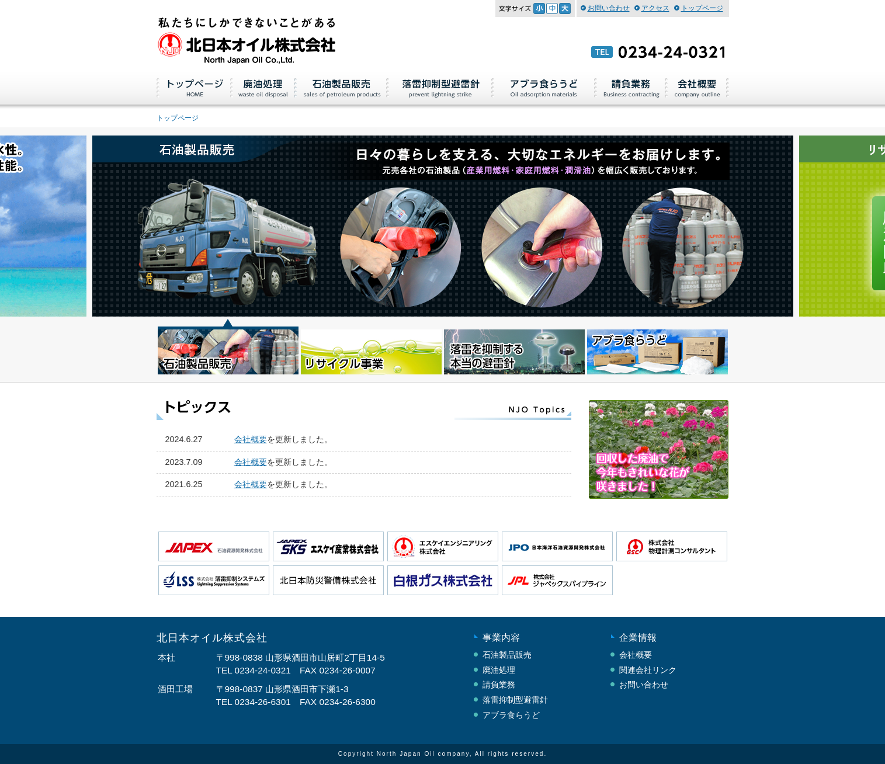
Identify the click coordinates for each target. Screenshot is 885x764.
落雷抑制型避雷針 (440, 87)
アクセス (655, 8)
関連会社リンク (647, 670)
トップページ (702, 8)
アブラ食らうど (544, 87)
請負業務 (631, 87)
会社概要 (698, 87)
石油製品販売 (342, 87)
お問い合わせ (609, 8)
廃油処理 (264, 87)
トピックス (364, 410)
